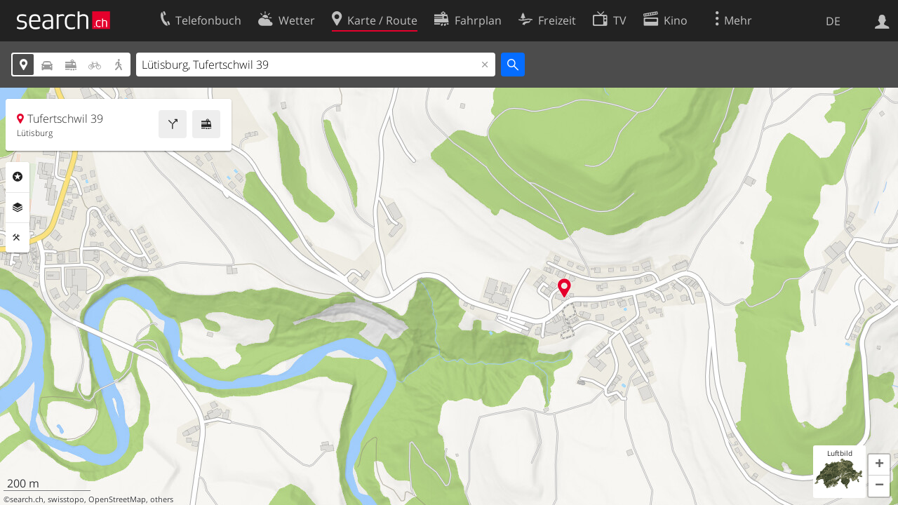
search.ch (26, 499)
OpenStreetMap (117, 499)
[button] (879, 465)
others (161, 499)
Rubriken (17, 176)
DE (833, 21)
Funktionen (17, 237)
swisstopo (66, 499)
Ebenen (17, 207)
